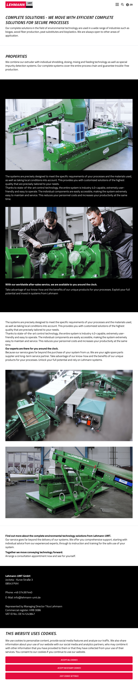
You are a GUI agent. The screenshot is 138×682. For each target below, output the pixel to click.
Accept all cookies (69, 659)
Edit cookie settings (69, 676)
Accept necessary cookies (69, 667)
